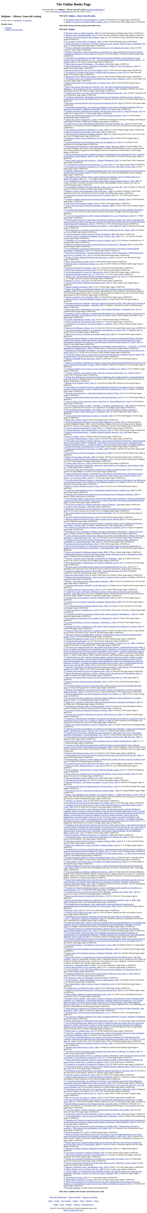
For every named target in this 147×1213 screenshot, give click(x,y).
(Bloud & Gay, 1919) (98, 401)
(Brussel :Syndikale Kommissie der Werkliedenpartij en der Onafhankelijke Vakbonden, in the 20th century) (105, 924)
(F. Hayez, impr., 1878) (93, 236)
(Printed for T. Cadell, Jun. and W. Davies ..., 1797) (104, 650)
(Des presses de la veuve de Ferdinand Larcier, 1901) (88, 671)
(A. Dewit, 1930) (101, 1163)
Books (56, 1205)
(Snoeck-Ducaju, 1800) (105, 465)
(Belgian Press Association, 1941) (81, 132)
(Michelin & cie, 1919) (84, 778)
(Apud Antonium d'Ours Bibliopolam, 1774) (87, 1012)
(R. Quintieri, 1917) (104, 850)
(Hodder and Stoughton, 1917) (83, 76)
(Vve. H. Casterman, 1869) (83, 967)
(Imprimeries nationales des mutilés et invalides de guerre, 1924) (98, 469)
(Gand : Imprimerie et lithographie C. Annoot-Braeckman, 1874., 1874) (103, 734)
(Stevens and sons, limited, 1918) (100, 774)
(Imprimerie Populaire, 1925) (92, 1077)
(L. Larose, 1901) (89, 164)
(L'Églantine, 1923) (88, 1064)
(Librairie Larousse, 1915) (82, 589)
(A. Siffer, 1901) (102, 974)
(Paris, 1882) (90, 334)
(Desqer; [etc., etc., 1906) (100, 643)
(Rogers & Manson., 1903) (93, 504)
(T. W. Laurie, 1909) (87, 130)
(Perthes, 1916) (80, 319)
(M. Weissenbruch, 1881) (103, 673)
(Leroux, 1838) (83, 322)
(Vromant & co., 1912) (91, 622)
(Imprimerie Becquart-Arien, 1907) (96, 571)
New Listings (66, 1201)
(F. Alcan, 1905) (91, 945)
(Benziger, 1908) (104, 500)
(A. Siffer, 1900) (102, 181)
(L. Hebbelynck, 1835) (89, 725)
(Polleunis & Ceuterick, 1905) (89, 710)
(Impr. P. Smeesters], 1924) (94, 1116)
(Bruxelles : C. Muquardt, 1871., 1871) (102, 309)
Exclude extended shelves (95, 9)
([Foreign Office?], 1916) (92, 786)
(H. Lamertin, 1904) (90, 195)
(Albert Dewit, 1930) (89, 1021)
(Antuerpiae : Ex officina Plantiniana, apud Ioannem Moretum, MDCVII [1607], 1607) (104, 1001)
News (62, 1205)
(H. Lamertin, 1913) (76, 801)
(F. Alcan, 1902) (101, 167)
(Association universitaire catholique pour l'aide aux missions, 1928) (103, 1082)
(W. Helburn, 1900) (90, 234)
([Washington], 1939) (92, 160)
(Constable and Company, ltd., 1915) (85, 264)
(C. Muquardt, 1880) (77, 965)
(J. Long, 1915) (85, 766)
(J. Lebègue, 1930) (83, 1097)
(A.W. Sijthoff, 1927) (101, 1127)
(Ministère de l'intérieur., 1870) (89, 872)
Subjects (89, 1201)
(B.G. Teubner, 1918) (76, 420)
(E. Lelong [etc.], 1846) (90, 835)
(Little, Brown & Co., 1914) (90, 257)
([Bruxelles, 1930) (101, 1089)
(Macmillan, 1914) (86, 682)
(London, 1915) (100, 1110)
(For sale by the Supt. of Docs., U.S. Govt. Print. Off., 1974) (96, 187)
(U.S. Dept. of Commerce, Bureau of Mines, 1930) (92, 845)
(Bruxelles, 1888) (103, 737)
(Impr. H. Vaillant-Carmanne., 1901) (82, 33)
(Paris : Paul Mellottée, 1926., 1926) (86, 1167)
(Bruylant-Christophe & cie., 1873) (104, 388)
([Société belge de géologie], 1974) (96, 115)
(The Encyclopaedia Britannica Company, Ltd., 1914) (95, 276)
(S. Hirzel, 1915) (81, 270)
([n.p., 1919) (99, 567)
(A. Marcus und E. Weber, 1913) (99, 905)
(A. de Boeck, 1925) (91, 324)
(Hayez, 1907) (87, 763)
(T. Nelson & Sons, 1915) (90, 83)
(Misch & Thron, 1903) (87, 606)
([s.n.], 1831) (77, 1132)
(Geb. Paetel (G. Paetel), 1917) (95, 393)
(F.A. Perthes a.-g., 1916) (96, 694)
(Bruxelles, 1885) (80, 457)
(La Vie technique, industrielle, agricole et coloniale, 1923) (90, 240)
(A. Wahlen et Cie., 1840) (95, 369)
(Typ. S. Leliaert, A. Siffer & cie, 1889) (104, 719)
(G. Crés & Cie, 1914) (88, 430)
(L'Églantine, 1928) (83, 41)
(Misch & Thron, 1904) (90, 598)
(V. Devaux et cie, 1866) (89, 453)
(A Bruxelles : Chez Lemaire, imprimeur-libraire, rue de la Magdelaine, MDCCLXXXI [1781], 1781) (105, 829)
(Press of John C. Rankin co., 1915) (98, 79)
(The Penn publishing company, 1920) (86, 299)
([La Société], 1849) (89, 416)
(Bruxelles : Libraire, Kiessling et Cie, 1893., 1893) (95, 1114)
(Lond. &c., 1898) (84, 1169)
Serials (96, 1201)
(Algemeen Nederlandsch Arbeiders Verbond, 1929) (91, 1148)
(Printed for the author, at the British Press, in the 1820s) (105, 444)
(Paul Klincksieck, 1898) (101, 741)
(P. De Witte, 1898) (103, 755)
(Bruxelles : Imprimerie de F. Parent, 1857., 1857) (102, 892)
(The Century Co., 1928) (83, 1093)
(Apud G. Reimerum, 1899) (95, 146)
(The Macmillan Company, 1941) (82, 203)
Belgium (8, 28)
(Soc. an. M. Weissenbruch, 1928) (100, 216)
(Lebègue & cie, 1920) (100, 490)
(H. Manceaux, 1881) (103, 702)
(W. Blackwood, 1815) (102, 969)
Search (57, 1201)
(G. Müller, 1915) (75, 436)
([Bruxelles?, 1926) (104, 1121)
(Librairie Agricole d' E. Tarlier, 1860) (103, 340)
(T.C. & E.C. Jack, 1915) (77, 281)
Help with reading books (58, 1197)
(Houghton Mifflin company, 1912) (86, 22)
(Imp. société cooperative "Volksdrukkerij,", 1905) (101, 614)
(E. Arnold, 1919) (79, 262)
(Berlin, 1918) (104, 940)
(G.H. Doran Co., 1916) (102, 66)
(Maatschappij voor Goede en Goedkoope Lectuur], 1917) (94, 563)
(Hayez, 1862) (82, 544)
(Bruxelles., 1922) (78, 507)
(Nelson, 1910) (77, 575)
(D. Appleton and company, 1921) (100, 48)
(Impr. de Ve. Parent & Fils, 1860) (96, 837)
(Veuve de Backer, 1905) (82, 297)
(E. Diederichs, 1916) (90, 984)
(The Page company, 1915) (82, 517)
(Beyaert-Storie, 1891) (94, 990)
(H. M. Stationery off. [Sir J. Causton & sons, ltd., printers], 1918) (101, 88)
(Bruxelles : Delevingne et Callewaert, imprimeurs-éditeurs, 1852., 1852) (104, 882)
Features (69, 1205)
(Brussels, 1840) (86, 134)
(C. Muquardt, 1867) (98, 244)
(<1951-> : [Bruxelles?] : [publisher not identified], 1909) (102, 917)
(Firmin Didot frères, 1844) (83, 359)
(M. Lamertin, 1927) (102, 1183)
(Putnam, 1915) (86, 70)
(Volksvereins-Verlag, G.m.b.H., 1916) (104, 795)
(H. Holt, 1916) (94, 103)
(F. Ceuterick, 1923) (103, 1051)
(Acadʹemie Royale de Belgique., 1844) (94, 558)
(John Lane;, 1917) (96, 93)
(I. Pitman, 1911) (80, 328)
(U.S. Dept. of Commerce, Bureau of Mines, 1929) (93, 841)
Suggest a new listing (90, 1197)
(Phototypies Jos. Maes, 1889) (82, 1047)
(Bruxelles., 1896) (89, 581)
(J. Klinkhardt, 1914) (100, 411)
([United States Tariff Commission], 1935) (104, 222)
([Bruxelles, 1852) (92, 953)
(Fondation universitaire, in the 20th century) (86, 1155)
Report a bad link (75, 1197)
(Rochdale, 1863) (103, 1172)
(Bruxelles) (76, 641)
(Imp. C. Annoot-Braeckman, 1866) (102, 547)
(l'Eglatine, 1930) (85, 1153)
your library (18, 20)
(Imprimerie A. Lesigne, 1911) (95, 422)
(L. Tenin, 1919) (83, 428)
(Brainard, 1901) (92, 980)
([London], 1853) (82, 1180)
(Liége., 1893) (74, 910)
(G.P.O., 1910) (103, 1135)
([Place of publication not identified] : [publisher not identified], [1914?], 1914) (103, 108)
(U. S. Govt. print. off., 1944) (104, 1039)
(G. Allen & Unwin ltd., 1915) (104, 111)
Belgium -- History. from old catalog (82, 16)
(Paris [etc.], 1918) (78, 463)
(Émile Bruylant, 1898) (96, 862)
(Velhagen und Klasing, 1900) (79, 287)
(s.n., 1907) (96, 677)
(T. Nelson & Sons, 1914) (87, 272)
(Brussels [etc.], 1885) (81, 120)
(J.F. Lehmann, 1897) (90, 803)
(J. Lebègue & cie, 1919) (82, 610)
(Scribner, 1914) (80, 639)
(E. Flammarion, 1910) (90, 138)
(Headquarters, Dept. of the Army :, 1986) (89, 191)
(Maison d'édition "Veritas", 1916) (82, 439)
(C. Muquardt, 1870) (103, 330)
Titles (82, 1201)
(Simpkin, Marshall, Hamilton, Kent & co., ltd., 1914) (96, 432)
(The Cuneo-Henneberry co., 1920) (85, 20)
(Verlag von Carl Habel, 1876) (95, 527)
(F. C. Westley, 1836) (102, 373)
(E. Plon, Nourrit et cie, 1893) (94, 714)
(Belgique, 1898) (90, 206)
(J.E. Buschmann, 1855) (82, 978)
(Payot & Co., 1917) (88, 896)
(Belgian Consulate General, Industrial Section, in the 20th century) (92, 1104)
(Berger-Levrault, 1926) (76, 1177)
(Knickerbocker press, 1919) (88, 283)
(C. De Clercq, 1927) (100, 1071)
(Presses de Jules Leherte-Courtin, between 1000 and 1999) (94, 519)
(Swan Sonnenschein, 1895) (102, 746)
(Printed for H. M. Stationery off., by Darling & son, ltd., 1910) (104, 1025)
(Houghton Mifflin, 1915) (81, 35)
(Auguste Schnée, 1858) (86, 552)
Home (50, 1201)
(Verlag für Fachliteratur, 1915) (94, 397)
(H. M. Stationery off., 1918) (93, 142)
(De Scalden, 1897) (81, 912)
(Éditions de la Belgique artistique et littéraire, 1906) (89, 1043)
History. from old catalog (14, 30)
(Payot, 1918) (92, 782)
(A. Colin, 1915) (96, 72)
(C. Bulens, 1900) (87, 449)
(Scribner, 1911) (80, 753)
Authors (75, 1201)
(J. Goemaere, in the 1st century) (96, 577)
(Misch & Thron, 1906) (93, 602)
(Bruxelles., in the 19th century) (86, 585)
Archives (77, 1205)
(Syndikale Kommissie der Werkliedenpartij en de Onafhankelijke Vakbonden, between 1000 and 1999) (104, 935)
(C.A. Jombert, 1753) (105, 481)
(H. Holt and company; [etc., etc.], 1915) (83, 274)
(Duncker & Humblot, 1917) (91, 513)
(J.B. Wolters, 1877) (97, 1159)
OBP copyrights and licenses (73, 1210)
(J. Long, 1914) (85, 486)
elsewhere (28, 20)
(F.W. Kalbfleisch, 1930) (96, 226)
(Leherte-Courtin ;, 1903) (92, 790)
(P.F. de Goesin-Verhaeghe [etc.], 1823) (97, 124)
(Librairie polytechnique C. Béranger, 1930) (98, 199)
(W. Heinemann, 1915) (81, 268)
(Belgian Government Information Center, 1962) (88, 994)
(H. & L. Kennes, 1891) (100, 230)
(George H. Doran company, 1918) (85, 37)
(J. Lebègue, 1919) (85, 631)
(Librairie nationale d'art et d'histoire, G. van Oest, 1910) (104, 626)
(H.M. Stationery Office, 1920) (80, 383)
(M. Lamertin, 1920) (87, 64)
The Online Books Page (73, 4)
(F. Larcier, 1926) (83, 1075)
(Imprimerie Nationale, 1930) (102, 494)
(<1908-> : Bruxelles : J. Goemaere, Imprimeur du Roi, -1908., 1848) (100, 405)
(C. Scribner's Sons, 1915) (80, 1031)
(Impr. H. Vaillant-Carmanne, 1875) (87, 706)
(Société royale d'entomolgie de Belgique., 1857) (89, 459)
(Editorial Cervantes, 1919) (82, 988)
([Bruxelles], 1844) (92, 949)
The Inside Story (87, 1205)
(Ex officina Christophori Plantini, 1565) (90, 857)
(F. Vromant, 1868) (104, 60)
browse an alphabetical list (63, 12)
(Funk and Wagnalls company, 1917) (95, 770)
